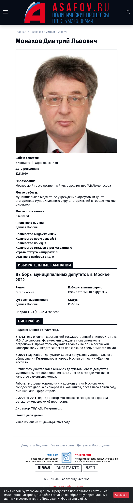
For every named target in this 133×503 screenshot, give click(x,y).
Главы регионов (63, 445)
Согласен (121, 495)
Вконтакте (67, 468)
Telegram (44, 468)
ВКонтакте (23, 163)
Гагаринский (25, 292)
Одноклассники (46, 163)
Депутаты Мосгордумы (93, 445)
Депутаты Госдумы (35, 445)
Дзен (90, 468)
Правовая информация (66, 486)
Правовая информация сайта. (64, 498)
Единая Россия (27, 304)
